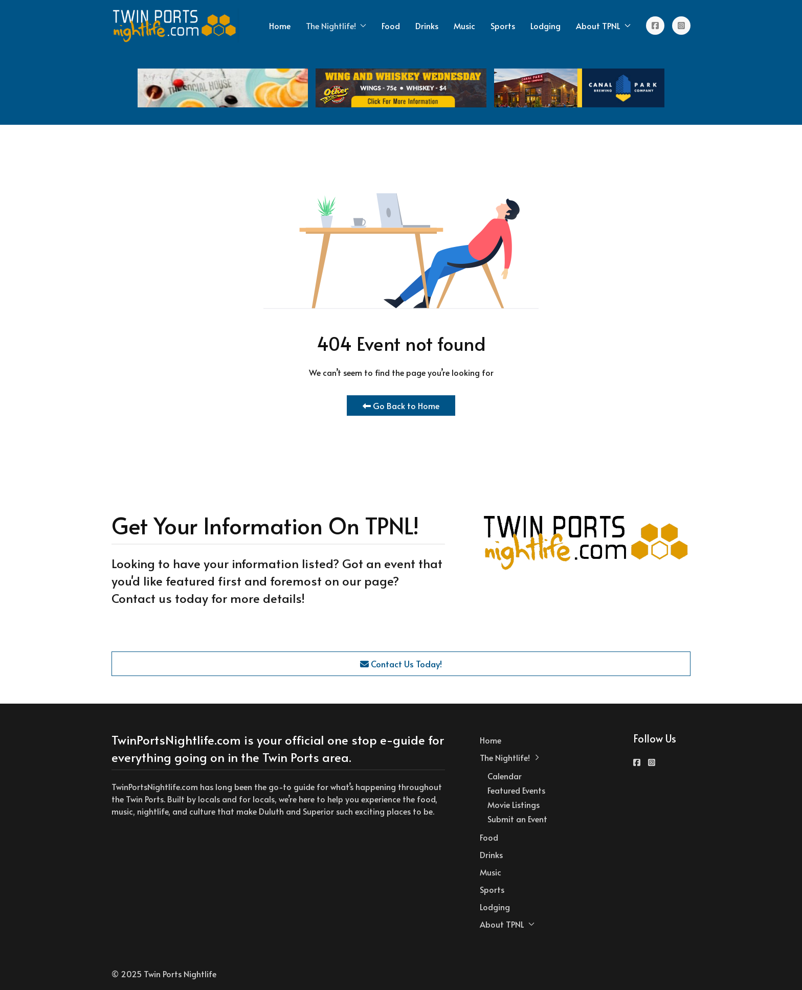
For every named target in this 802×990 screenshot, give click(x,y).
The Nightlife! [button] (336, 25)
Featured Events (516, 790)
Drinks (426, 25)
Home (280, 25)
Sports (503, 25)
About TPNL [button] (603, 25)
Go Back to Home (401, 405)
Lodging (545, 25)
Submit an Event (517, 818)
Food (391, 25)
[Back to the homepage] (175, 25)
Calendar (504, 775)
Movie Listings (513, 804)
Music (464, 25)
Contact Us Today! (401, 664)
